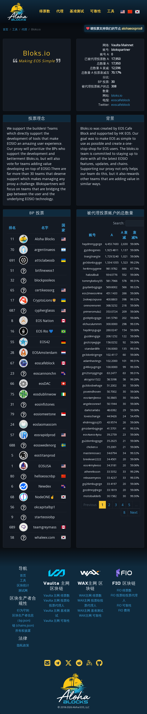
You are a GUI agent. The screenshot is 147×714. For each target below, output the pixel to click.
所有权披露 (23, 630)
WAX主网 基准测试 (90, 610)
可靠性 (95, 11)
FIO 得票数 (124, 590)
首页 (5, 29)
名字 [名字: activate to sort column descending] (44, 227)
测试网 (23, 590)
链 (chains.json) (23, 625)
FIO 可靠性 (124, 605)
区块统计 (23, 585)
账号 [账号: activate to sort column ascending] (92, 235)
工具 (110, 11)
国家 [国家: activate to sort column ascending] (63, 227)
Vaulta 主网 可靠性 (57, 621)
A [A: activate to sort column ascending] (112, 235)
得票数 (44, 11)
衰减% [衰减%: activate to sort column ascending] (134, 235)
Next (134, 512)
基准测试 (77, 11)
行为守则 (23, 610)
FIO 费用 (124, 610)
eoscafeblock (120, 100)
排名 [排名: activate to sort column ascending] (12, 227)
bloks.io (116, 95)
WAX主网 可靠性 (90, 615)
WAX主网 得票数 (90, 595)
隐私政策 (23, 645)
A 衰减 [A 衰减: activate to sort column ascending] (124, 235)
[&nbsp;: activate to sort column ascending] (23, 228)
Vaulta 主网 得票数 (57, 595)
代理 (60, 11)
